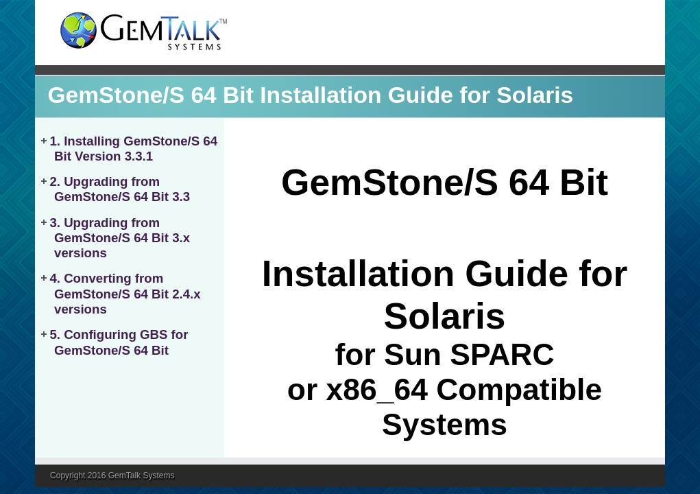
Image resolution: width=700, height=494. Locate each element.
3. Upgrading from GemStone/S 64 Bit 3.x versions (119, 238)
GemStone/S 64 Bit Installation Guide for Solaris (310, 95)
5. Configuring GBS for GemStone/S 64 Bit (118, 342)
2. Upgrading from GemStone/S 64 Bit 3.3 (119, 189)
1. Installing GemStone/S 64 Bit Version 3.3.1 (133, 148)
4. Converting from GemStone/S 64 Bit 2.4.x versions (124, 293)
